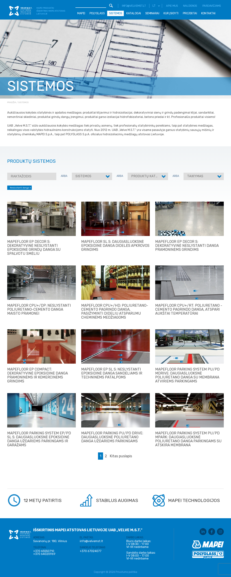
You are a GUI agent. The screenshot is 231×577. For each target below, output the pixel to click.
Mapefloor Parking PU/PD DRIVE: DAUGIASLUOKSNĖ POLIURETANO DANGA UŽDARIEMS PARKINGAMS (112, 437)
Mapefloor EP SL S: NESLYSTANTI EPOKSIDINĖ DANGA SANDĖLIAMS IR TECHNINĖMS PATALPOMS (111, 373)
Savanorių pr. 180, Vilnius (50, 541)
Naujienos (190, 5)
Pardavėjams (211, 5)
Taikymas (195, 176)
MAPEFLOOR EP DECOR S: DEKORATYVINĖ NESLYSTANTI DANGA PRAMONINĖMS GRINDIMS (187, 245)
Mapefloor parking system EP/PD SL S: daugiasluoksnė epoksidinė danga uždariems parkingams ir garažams (39, 439)
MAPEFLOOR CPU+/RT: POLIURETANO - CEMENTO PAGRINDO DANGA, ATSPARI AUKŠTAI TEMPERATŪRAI (188, 309)
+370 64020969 (44, 554)
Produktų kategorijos (151, 176)
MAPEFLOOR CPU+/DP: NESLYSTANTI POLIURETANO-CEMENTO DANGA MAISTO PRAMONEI (39, 309)
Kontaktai (208, 13)
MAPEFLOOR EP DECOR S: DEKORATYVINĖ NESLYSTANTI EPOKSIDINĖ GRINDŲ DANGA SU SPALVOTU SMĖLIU (34, 247)
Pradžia (11, 102)
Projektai (190, 13)
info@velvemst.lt (134, 5)
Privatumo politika (126, 572)
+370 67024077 (90, 551)
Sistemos (115, 13)
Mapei (81, 13)
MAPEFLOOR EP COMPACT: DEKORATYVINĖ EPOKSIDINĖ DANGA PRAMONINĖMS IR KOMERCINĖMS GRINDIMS (37, 375)
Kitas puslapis (121, 456)
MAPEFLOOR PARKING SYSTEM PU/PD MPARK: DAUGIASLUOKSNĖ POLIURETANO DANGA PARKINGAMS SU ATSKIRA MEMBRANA (188, 439)
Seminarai (152, 13)
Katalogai (133, 13)
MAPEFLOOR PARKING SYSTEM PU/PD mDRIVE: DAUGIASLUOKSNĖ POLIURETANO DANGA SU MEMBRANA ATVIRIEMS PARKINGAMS (187, 375)
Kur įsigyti (171, 13)
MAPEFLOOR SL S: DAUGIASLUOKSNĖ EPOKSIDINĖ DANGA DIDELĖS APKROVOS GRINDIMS (115, 245)
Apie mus (172, 5)
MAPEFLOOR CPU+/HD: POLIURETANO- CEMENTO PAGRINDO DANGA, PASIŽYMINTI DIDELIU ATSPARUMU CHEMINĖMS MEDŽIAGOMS (114, 311)
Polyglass (97, 13)
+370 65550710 (43, 551)
